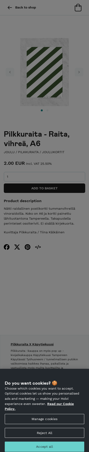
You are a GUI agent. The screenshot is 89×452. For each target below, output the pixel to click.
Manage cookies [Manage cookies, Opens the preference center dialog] (45, 421)
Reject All (44, 435)
